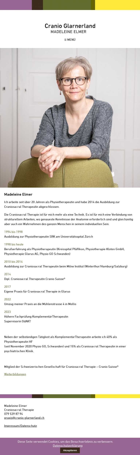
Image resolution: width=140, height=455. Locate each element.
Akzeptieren (70, 450)
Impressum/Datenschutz (20, 426)
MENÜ (70, 39)
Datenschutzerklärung (68, 445)
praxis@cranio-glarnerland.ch (24, 418)
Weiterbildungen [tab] (15, 374)
